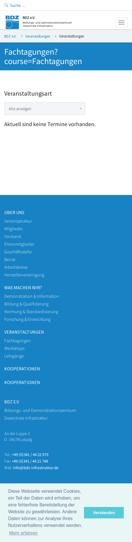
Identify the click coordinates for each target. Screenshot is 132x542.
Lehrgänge (14, 356)
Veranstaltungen (37, 36)
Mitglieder (13, 228)
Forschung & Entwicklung (27, 319)
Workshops (14, 348)
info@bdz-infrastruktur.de (35, 467)
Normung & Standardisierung (31, 311)
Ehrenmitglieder (19, 244)
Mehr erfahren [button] (23, 533)
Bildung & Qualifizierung (26, 304)
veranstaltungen (24, 332)
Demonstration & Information (31, 296)
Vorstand (12, 236)
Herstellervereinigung (24, 275)
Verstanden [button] (104, 512)
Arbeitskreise (16, 267)
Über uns (14, 212)
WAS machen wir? (23, 287)
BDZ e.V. (10, 36)
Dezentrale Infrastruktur (26, 418)
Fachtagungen (17, 340)
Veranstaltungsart (28, 93)
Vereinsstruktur (18, 221)
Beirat (9, 259)
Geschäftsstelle (18, 251)
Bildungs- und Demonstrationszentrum (40, 410)
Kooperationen (22, 368)
